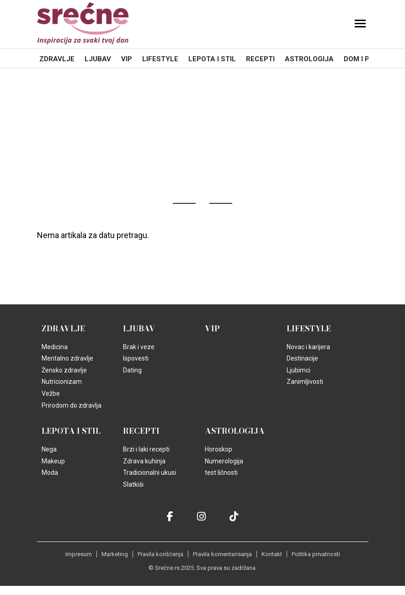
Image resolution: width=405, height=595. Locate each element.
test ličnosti (221, 472)
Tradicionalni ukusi (149, 472)
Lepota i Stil (212, 59)
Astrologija (309, 59)
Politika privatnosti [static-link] (316, 554)
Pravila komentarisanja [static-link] (222, 554)
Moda (50, 472)
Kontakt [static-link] (271, 554)
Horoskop (218, 449)
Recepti (260, 59)
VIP (126, 59)
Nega (49, 449)
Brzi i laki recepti (146, 449)
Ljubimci (298, 370)
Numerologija (224, 461)
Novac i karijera (308, 347)
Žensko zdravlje (64, 370)
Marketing (114, 554)
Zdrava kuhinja (144, 461)
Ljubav (98, 59)
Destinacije (302, 358)
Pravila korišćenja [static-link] (160, 554)
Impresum (78, 554)
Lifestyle (160, 59)
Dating (132, 370)
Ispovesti (136, 358)
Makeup (53, 461)
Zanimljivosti (305, 381)
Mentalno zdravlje (67, 358)
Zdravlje (57, 59)
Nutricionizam (62, 381)
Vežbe (51, 393)
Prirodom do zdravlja (71, 405)
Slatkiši (133, 484)
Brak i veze (139, 347)
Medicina (55, 347)
